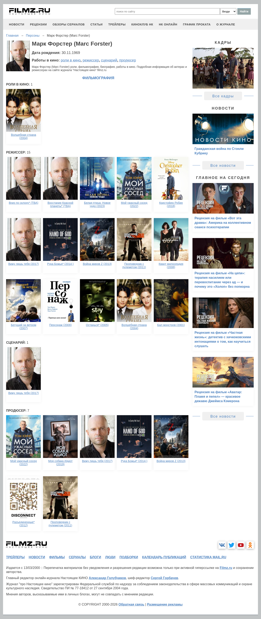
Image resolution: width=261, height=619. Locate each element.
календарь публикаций (164, 557)
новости (16, 24)
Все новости (223, 166)
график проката (197, 24)
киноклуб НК (142, 24)
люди (110, 557)
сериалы (77, 557)
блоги (95, 557)
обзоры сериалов (69, 24)
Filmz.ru (226, 568)
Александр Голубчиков (107, 578)
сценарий (109, 60)
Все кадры (223, 96)
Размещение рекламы (165, 604)
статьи (96, 24)
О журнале (225, 24)
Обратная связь (131, 604)
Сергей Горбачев (164, 578)
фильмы (57, 557)
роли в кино (71, 60)
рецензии (38, 24)
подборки (128, 557)
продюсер (127, 60)
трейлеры (117, 24)
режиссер (91, 60)
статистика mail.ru (208, 557)
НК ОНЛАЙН (168, 24)
